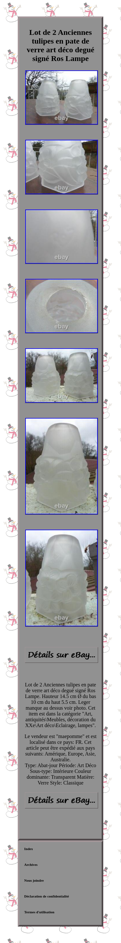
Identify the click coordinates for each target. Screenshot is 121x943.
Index (28, 849)
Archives (30, 865)
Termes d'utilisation (39, 912)
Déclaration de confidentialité (46, 896)
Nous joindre (34, 880)
